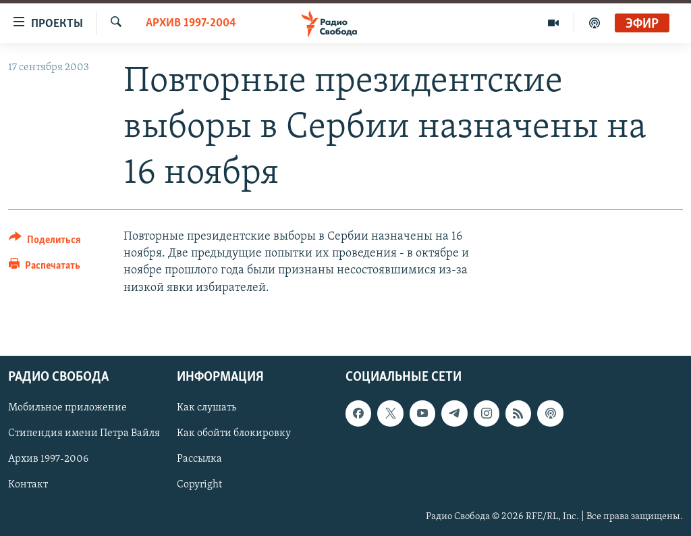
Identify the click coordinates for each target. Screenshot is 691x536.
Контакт (28, 484)
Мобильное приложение (67, 407)
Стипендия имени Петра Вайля (84, 433)
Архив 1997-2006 (48, 459)
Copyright (199, 484)
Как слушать (206, 407)
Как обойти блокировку (234, 433)
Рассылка (199, 459)
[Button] (45, 242)
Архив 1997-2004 (191, 23)
